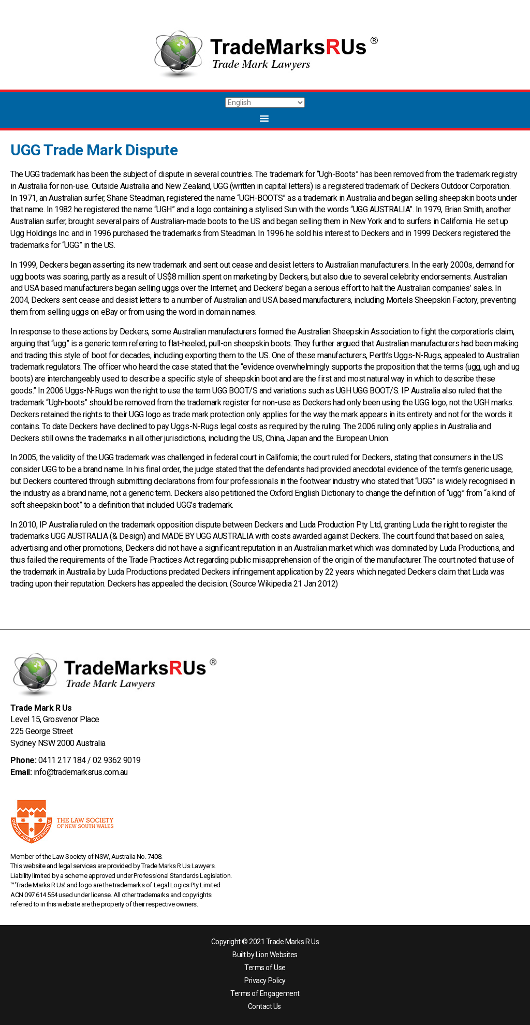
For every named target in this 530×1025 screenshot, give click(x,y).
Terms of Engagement (265, 993)
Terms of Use (264, 967)
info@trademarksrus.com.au (81, 772)
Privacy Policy (264, 980)
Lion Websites (277, 954)
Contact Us (264, 1006)
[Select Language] (265, 102)
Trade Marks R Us (292, 942)
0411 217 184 (62, 760)
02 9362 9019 (116, 760)
